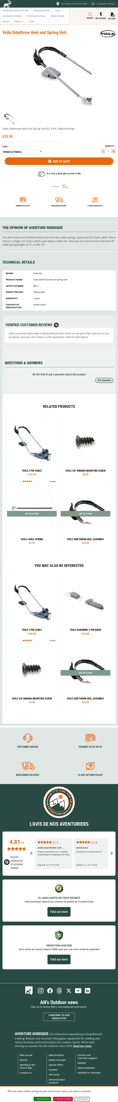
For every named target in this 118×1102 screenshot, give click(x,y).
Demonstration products (57, 1081)
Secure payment (86, 1067)
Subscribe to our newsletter (59, 1017)
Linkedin (87, 991)
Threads (59, 991)
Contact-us (26, 1072)
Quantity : (110, 146)
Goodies (53, 1069)
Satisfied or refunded (89, 1072)
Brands (23, 1059)
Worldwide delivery (58, 206)
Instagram (40, 991)
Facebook (50, 991)
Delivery (82, 1062)
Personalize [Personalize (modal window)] (82, 1099)
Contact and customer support (87, 1057)
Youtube (78, 991)
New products (56, 1055)
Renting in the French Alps (27, 1066)
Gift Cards (54, 1074)
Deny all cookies (63, 1099)
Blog (29, 991)
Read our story (82, 1046)
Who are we (26, 1055)
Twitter (69, 991)
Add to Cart (61, 161)
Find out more (59, 912)
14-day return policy (95, 206)
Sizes (5, 146)
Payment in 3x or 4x (23, 206)
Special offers (56, 1064)
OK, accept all (42, 1099)
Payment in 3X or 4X (90, 746)
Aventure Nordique (31, 1034)
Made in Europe (57, 1059)
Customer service (27, 746)
